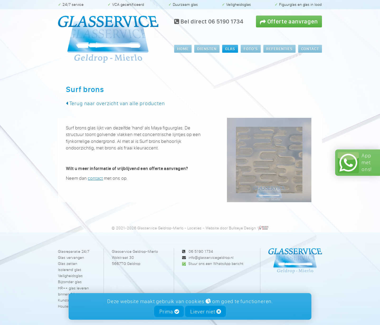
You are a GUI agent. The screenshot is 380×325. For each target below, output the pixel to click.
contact (95, 178)
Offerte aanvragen (289, 21)
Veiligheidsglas (70, 275)
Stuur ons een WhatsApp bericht (216, 263)
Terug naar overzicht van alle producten (115, 103)
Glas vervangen (71, 257)
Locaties (194, 227)
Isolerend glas (69, 269)
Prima (169, 311)
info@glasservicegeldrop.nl (211, 257)
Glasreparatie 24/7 (73, 251)
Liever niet (205, 311)
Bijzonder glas (70, 281)
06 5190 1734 (201, 251)
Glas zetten (67, 263)
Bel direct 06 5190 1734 (209, 21)
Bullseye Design (242, 227)
